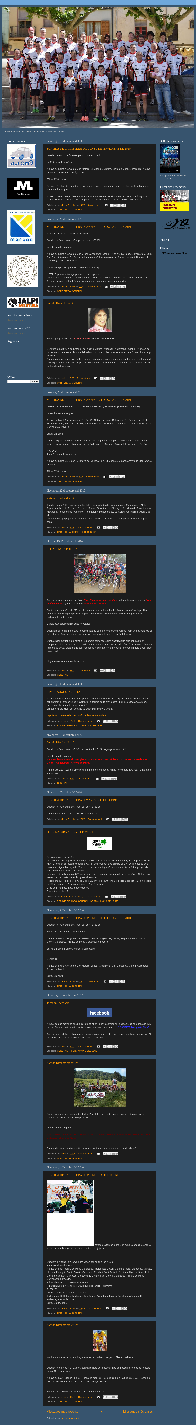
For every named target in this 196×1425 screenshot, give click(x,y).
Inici (101, 1411)
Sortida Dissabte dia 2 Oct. (62, 1324)
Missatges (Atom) (70, 1418)
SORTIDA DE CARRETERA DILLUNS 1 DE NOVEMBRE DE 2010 (89, 148)
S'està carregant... (16, 320)
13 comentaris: (95, 1308)
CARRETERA (64, 209)
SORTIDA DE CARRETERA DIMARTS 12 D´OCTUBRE (82, 800)
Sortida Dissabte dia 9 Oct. (62, 1063)
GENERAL (77, 209)
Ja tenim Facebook (58, 1003)
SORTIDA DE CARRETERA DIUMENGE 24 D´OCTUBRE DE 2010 (89, 399)
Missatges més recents (62, 1411)
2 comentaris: (84, 378)
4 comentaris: (94, 205)
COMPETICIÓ (79, 532)
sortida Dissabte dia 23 (60, 498)
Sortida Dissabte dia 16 (60, 742)
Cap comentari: (86, 527)
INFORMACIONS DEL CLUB (104, 901)
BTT (59, 725)
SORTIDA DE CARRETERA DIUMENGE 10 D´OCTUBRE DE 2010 (89, 918)
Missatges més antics (138, 1411)
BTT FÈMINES (69, 725)
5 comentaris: (94, 286)
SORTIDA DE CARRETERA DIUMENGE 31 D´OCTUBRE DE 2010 (89, 226)
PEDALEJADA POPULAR (63, 549)
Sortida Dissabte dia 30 (60, 303)
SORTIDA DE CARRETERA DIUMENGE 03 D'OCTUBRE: (83, 1175)
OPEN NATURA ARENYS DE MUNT (70, 832)
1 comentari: (84, 670)
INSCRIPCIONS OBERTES (63, 691)
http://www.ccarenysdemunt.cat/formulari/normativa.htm (76, 715)
